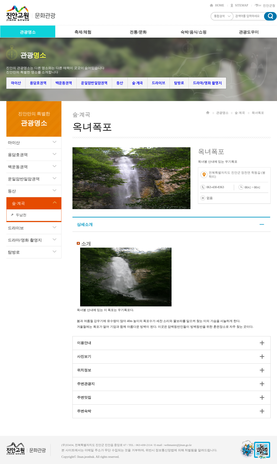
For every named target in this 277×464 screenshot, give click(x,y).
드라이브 (158, 83)
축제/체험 (82, 32)
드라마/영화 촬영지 (207, 83)
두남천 (21, 215)
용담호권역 (38, 83)
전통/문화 (138, 32)
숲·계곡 (137, 83)
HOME (219, 5)
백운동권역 (63, 83)
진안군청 (269, 5)
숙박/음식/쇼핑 (194, 32)
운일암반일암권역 (94, 83)
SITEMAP (241, 5)
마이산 (16, 83)
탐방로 (179, 83)
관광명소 (28, 32)
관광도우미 (249, 32)
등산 (119, 83)
